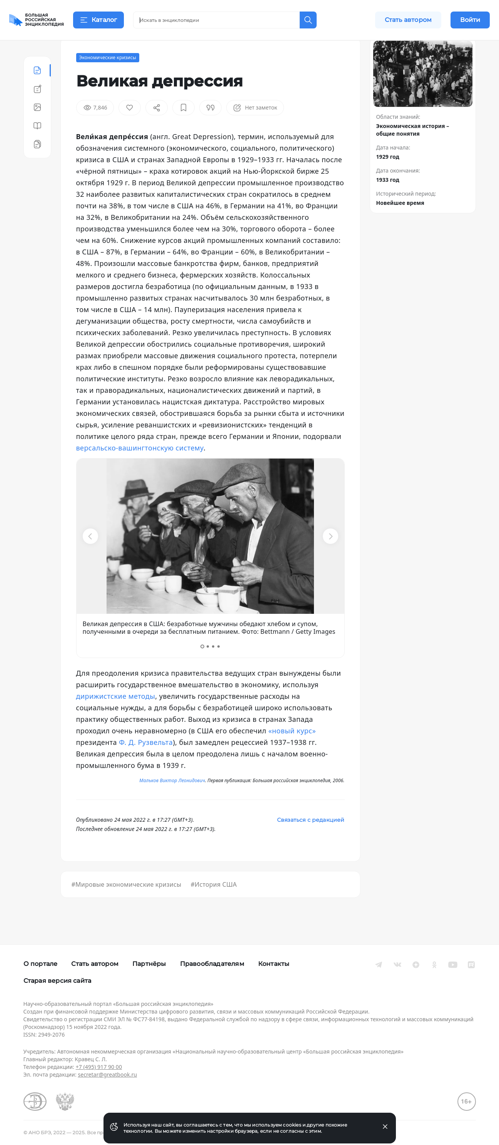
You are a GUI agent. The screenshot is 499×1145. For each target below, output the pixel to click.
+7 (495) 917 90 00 (99, 1066)
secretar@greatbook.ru (107, 1074)
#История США (213, 903)
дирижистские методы (115, 715)
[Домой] (36, 20)
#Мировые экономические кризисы (127, 903)
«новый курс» (292, 749)
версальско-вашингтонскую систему (140, 466)
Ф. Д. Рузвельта (146, 761)
